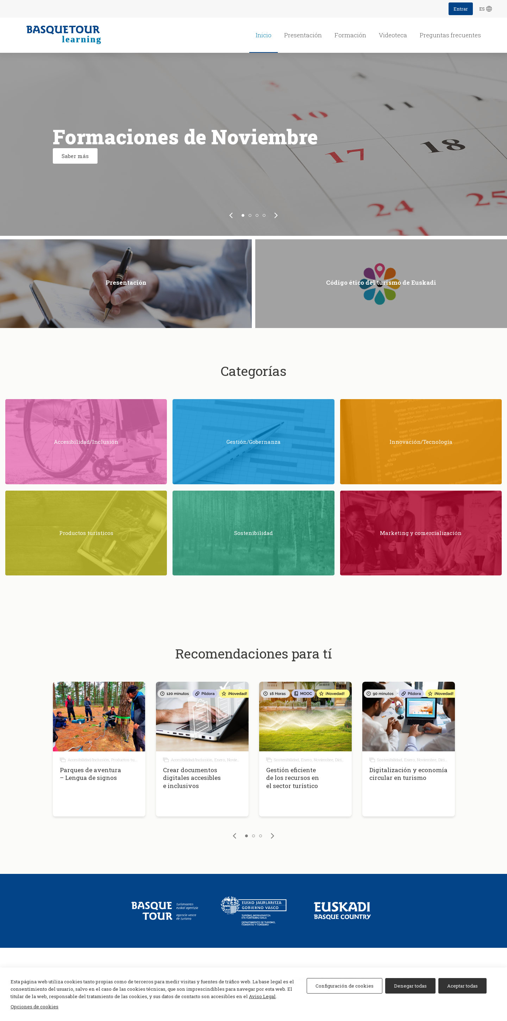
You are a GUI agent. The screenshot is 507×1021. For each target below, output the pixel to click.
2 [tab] (250, 215)
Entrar (460, 9)
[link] (231, 215)
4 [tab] (264, 215)
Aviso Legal (262, 996)
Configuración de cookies (344, 986)
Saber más (75, 155)
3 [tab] (257, 215)
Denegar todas (410, 986)
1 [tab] (243, 215)
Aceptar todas (462, 986)
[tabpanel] (253, 144)
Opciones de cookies (34, 1006)
